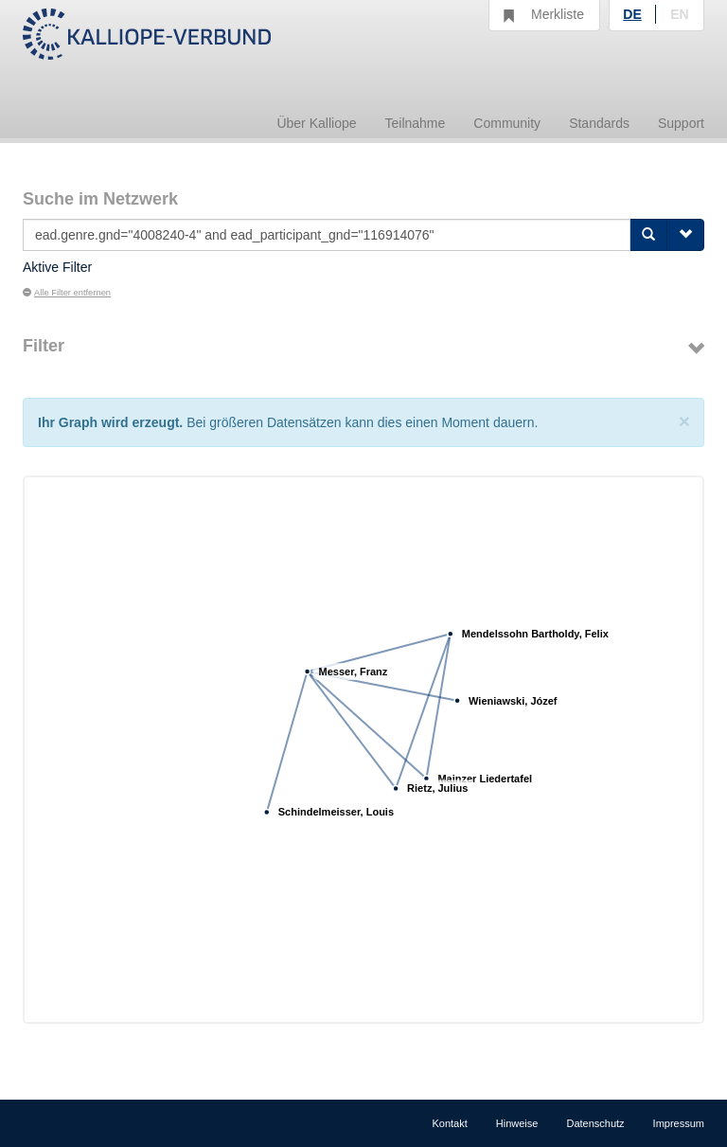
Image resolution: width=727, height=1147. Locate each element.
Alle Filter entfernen (67, 292)
